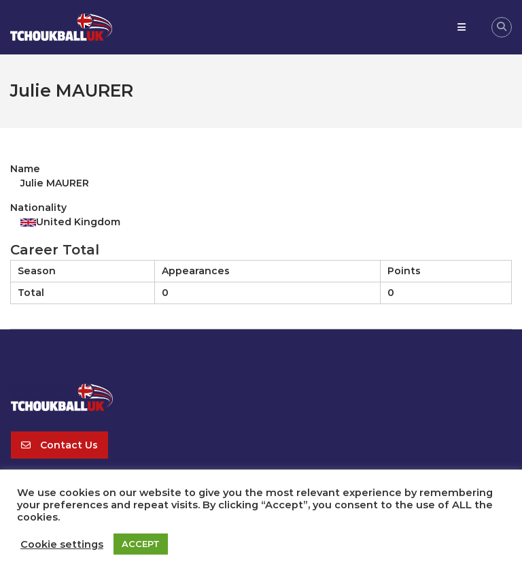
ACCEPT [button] (141, 543)
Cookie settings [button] (61, 544)
